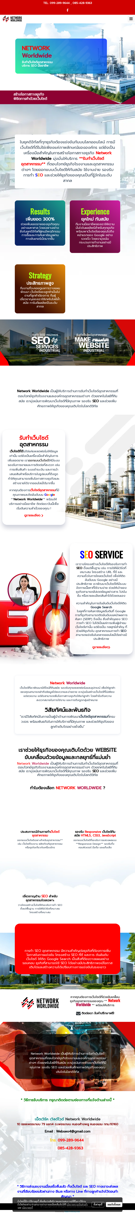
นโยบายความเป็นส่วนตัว (77, 1204)
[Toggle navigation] (131, 19)
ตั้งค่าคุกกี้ (98, 1204)
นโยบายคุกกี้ (27, 1207)
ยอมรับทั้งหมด (114, 1204)
